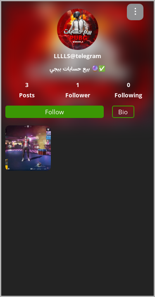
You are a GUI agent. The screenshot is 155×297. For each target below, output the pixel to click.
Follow (54, 112)
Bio (123, 112)
